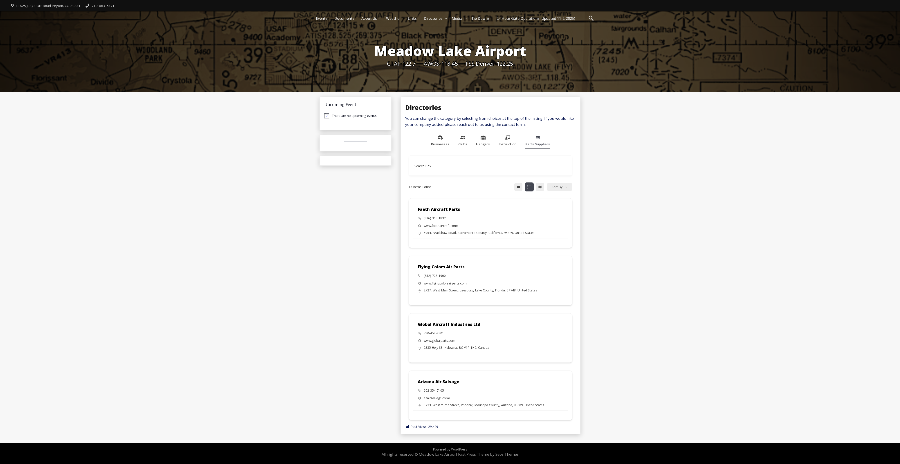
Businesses (440, 140)
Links (412, 18)
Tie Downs (480, 18)
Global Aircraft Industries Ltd (449, 324)
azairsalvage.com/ (437, 398)
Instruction (507, 140)
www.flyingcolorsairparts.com (445, 283)
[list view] (529, 186)
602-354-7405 (434, 390)
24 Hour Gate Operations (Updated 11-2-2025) (536, 18)
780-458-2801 (434, 333)
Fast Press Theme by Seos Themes (488, 454)
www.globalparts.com (439, 340)
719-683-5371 (100, 5)
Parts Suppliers (537, 140)
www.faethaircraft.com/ (441, 226)
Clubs (462, 140)
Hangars (483, 140)
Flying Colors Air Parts (441, 266)
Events (321, 18)
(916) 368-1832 (435, 218)
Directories (433, 18)
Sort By (557, 187)
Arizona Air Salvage (438, 381)
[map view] (540, 186)
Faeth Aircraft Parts (439, 209)
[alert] (355, 115)
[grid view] (518, 186)
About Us (369, 18)
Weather (393, 18)
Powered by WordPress (450, 449)
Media (457, 18)
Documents (344, 18)
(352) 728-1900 (435, 275)
